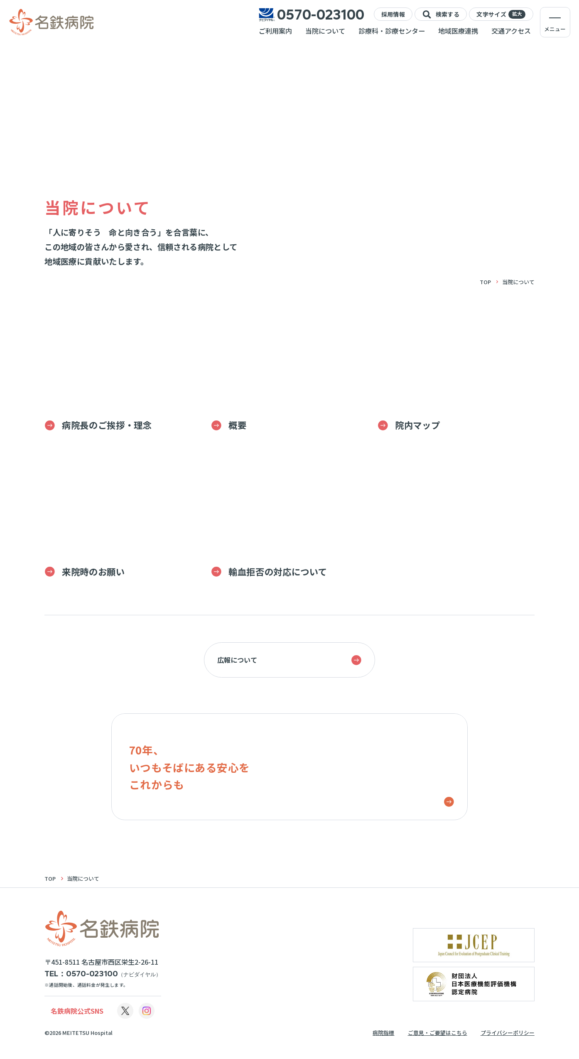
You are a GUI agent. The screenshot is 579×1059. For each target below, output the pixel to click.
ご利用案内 (275, 31)
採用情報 (393, 14)
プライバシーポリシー (508, 1032)
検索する (440, 14)
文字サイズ (500, 14)
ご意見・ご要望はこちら (437, 1032)
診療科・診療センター (391, 31)
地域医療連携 (458, 31)
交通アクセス (511, 31)
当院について (325, 31)
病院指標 (383, 1032)
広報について (289, 660)
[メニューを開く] (555, 22)
